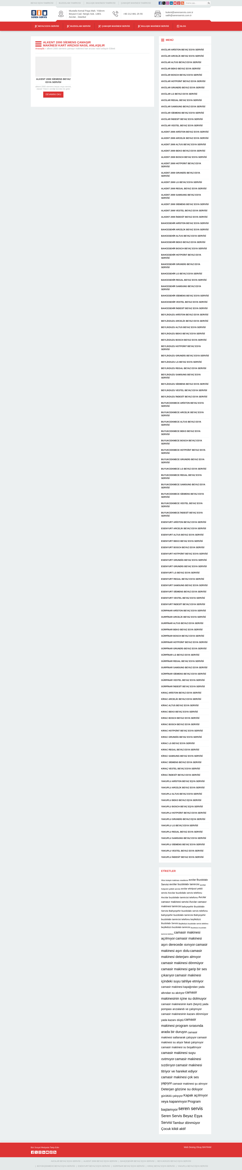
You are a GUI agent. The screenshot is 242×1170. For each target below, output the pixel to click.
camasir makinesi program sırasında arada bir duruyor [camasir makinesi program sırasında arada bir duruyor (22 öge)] (182, 1026)
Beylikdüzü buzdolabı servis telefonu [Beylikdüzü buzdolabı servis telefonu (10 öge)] (193, 924)
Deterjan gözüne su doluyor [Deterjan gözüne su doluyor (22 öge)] (182, 1089)
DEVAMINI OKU (53, 94)
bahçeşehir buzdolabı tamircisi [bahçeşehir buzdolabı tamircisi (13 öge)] (177, 915)
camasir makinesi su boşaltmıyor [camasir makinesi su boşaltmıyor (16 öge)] (181, 1047)
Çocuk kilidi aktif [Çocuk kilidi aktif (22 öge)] (173, 1129)
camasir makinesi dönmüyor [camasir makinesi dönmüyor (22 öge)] (182, 963)
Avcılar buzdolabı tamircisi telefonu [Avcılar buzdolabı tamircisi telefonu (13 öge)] (179, 897)
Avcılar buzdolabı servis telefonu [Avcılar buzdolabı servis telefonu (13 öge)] (185, 892)
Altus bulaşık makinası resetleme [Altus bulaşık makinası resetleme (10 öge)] (174, 880)
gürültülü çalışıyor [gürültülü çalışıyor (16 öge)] (172, 1095)
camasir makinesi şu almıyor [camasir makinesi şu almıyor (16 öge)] (190, 1083)
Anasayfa (39, 48)
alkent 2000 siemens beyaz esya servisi (53, 80)
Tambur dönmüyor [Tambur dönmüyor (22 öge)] (186, 1123)
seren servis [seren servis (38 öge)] (190, 1108)
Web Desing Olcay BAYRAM (197, 1147)
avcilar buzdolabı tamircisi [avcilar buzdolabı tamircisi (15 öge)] (184, 884)
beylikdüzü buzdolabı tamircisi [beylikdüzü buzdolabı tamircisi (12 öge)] (175, 927)
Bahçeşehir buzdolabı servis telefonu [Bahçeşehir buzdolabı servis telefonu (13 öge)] (188, 910)
